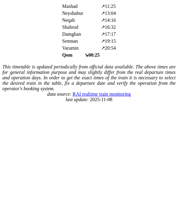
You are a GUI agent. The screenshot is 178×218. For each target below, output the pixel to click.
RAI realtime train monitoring (101, 94)
